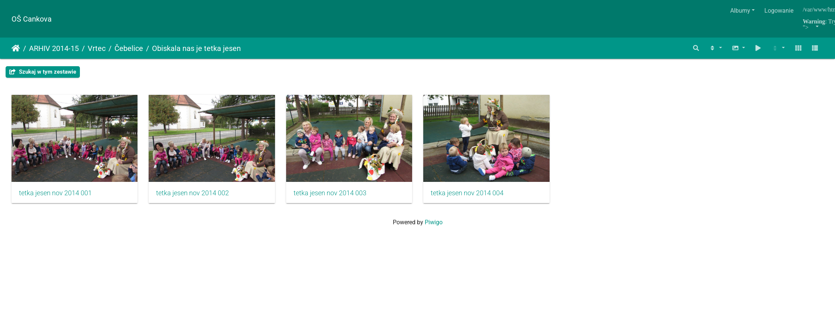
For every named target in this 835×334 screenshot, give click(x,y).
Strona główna (16, 48)
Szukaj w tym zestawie (42, 71)
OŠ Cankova (32, 19)
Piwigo (434, 226)
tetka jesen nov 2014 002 (198, 197)
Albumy (740, 10)
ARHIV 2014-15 (54, 48)
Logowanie (778, 10)
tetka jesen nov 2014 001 (55, 197)
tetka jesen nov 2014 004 (485, 197)
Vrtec (97, 48)
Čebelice (128, 48)
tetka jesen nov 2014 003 (342, 197)
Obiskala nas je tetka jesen (196, 48)
